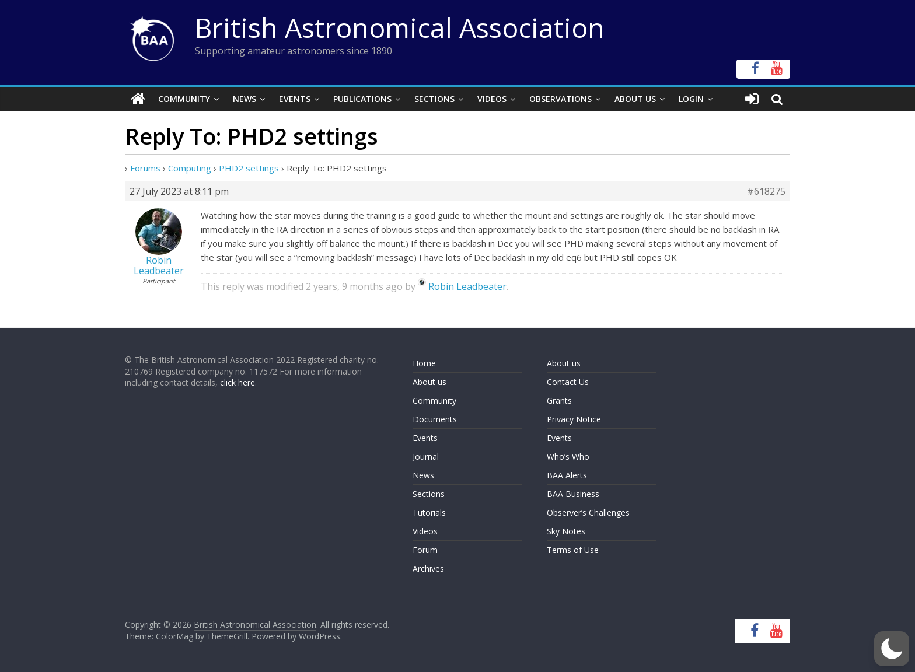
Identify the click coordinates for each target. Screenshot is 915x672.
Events (294, 98)
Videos (492, 98)
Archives (428, 568)
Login (691, 98)
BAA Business (573, 493)
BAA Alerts (567, 475)
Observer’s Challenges (588, 512)
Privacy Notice (574, 419)
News (244, 98)
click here (237, 382)
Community (184, 98)
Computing (189, 168)
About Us (635, 98)
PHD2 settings (249, 168)
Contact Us (568, 381)
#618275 (766, 191)
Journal (426, 456)
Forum (425, 549)
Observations (560, 98)
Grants (559, 400)
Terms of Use (573, 549)
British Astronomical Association (400, 27)
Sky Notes (566, 531)
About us (429, 381)
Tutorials (429, 512)
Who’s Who (568, 456)
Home (424, 363)
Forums (145, 168)
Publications (362, 98)
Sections (434, 98)
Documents (435, 419)
